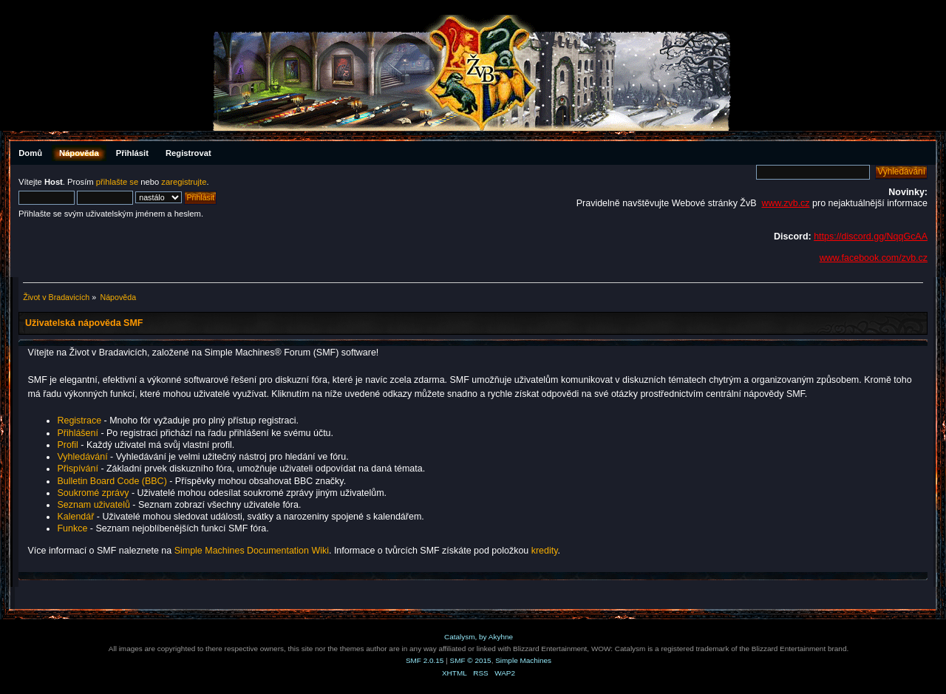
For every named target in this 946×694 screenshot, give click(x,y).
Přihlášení (77, 433)
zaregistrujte (183, 181)
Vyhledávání (82, 457)
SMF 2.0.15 (425, 660)
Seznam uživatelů (93, 505)
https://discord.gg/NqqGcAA (871, 236)
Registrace (79, 420)
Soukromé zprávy (93, 493)
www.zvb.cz (785, 203)
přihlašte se (117, 181)
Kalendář (75, 516)
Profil (67, 445)
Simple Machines (523, 660)
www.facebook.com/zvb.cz (874, 258)
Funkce (72, 528)
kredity (544, 550)
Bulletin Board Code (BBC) (113, 481)
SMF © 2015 (470, 660)
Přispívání (77, 468)
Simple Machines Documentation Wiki (251, 550)
